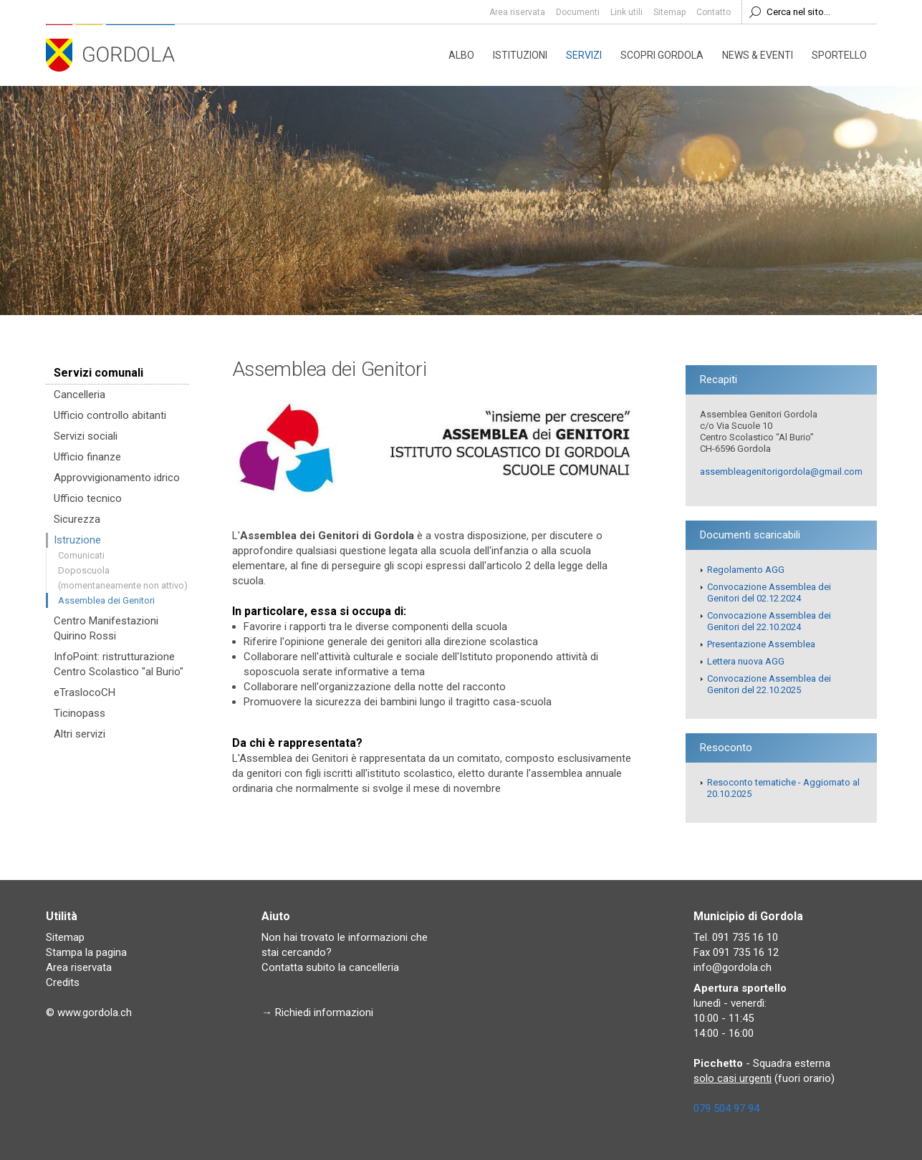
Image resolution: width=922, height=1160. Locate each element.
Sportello (839, 55)
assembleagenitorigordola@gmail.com (781, 471)
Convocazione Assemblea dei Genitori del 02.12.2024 (769, 592)
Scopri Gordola (661, 55)
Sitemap (669, 12)
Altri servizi (79, 734)
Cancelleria (79, 394)
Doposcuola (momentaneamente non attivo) (123, 578)
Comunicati (81, 555)
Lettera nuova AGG (745, 661)
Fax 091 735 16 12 (736, 952)
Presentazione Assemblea (761, 644)
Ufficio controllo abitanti (110, 415)
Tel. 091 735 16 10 (735, 937)
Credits (63, 982)
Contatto (713, 12)
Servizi (584, 55)
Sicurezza (77, 519)
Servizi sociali (85, 436)
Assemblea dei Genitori (106, 600)
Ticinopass (79, 713)
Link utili (626, 12)
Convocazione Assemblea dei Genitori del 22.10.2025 (769, 684)
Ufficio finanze (87, 456)
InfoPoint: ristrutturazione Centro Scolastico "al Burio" (118, 664)
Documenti (578, 12)
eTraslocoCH (84, 692)
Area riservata (517, 12)
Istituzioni (520, 55)
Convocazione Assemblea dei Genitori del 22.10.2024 (769, 621)
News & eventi (757, 55)
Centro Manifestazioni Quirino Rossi (106, 628)
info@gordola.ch (732, 967)
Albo (461, 55)
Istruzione (77, 539)
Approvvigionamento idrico (117, 477)
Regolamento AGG (745, 569)
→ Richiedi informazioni (317, 1012)
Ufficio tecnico (88, 498)
